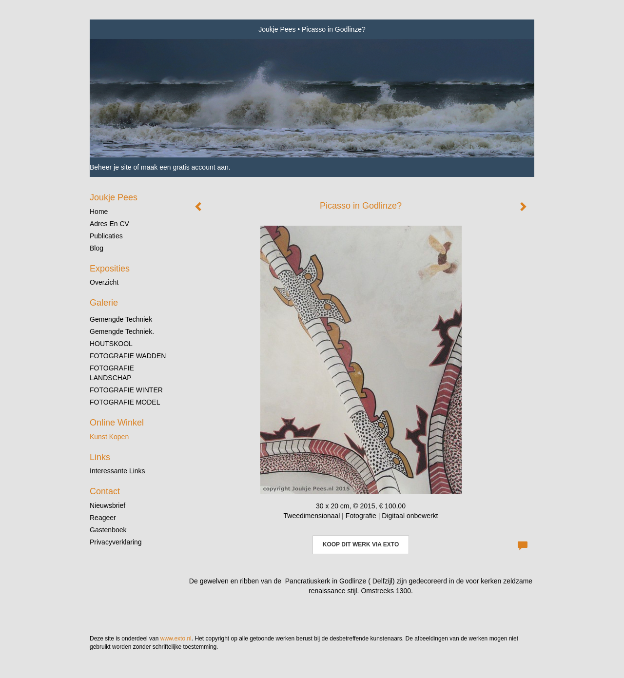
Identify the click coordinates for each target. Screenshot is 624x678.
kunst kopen (109, 437)
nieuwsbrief (107, 505)
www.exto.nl (176, 638)
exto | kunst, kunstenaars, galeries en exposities (117, 29)
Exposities (110, 268)
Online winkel (117, 422)
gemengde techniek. (122, 331)
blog (96, 248)
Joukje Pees (276, 29)
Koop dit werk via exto (361, 544)
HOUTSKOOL (111, 344)
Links (100, 457)
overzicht (104, 282)
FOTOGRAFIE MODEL (125, 402)
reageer (103, 518)
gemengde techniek (121, 319)
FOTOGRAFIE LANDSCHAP (112, 373)
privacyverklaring (116, 542)
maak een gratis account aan (185, 167)
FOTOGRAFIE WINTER (126, 390)
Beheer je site (111, 167)
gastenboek (108, 530)
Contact (105, 491)
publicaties (106, 236)
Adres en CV (109, 224)
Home (99, 211)
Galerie (104, 303)
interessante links (117, 471)
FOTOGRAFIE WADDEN (128, 356)
